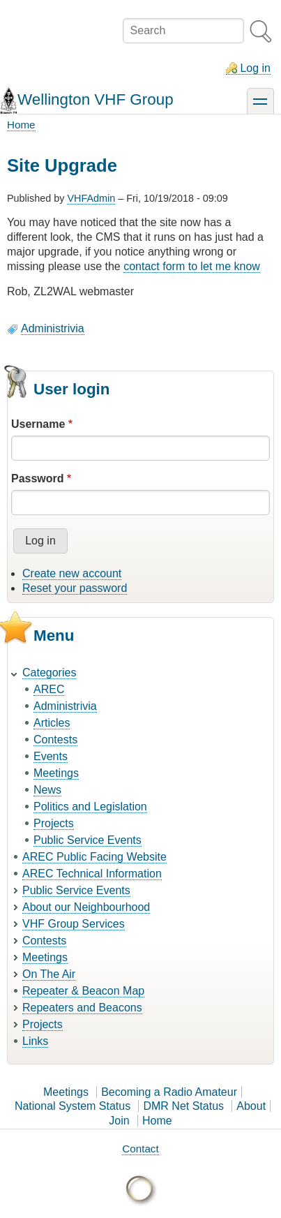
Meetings (56, 773)
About (251, 1106)
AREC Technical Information (92, 873)
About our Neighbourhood (86, 907)
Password (37, 478)
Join (119, 1121)
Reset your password (74, 588)
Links (35, 1041)
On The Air (48, 974)
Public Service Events (87, 840)
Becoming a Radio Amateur (169, 1092)
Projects (53, 823)
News (47, 790)
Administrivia (52, 328)
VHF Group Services (73, 924)
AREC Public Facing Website (94, 857)
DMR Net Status (183, 1106)
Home (21, 125)
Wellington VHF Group (95, 99)
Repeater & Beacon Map (83, 991)
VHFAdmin (91, 198)
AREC (48, 689)
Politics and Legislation (90, 806)
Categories (49, 672)
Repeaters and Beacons (82, 1007)
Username (38, 424)
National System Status (72, 1106)
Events (50, 756)
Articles (51, 723)
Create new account (71, 573)
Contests (55, 739)
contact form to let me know (191, 266)
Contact (140, 1148)
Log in (255, 68)
